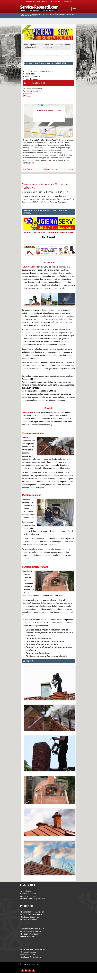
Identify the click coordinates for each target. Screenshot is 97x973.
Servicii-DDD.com (27, 955)
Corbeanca (56, 14)
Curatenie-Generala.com (30, 931)
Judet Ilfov (49, 14)
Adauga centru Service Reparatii (36, 1)
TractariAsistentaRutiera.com (32, 929)
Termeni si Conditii (28, 894)
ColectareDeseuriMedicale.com (33, 949)
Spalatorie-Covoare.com (30, 917)
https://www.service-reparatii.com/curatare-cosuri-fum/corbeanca (48, 169)
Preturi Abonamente (28, 896)
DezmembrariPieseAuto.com (32, 912)
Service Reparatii (25, 14)
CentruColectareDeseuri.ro (31, 914)
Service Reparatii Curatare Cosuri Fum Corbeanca (45, 185)
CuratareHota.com (28, 952)
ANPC (34, 964)
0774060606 (38, 83)
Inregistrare (68, 1)
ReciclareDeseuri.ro (28, 920)
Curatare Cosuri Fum (38, 14)
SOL (38, 964)
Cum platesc (25, 891)
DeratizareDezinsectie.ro (30, 934)
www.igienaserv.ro (33, 91)
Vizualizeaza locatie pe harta (49, 110)
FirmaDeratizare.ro (28, 936)
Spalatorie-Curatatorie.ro (30, 957)
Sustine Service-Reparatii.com (32, 899)
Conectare (55, 1)
